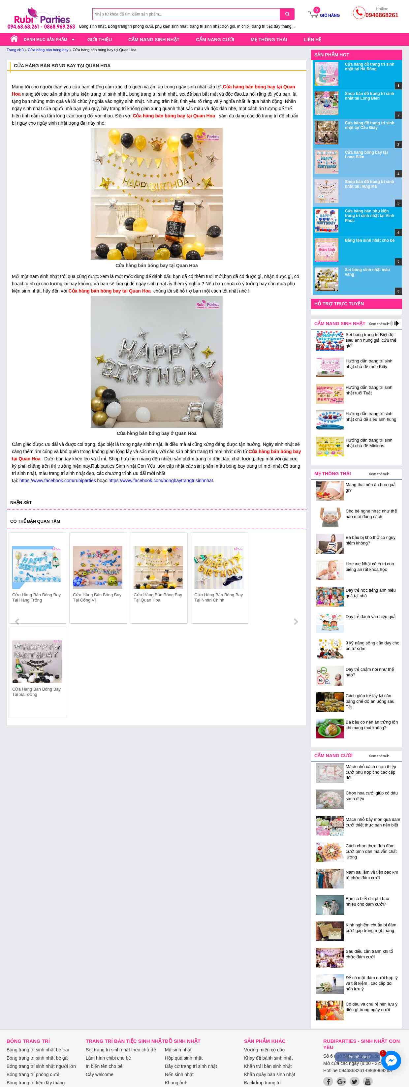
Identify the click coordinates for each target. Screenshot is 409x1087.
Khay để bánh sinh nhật (268, 1058)
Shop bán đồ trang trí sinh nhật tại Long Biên (369, 96)
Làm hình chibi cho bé (108, 1058)
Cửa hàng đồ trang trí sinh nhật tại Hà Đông (369, 66)
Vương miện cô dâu (264, 1049)
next (295, 579)
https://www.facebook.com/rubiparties (57, 480)
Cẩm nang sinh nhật (153, 39)
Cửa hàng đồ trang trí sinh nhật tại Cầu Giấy (369, 125)
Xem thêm (377, 324)
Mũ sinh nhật (178, 1049)
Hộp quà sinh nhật (184, 1058)
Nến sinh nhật (179, 1074)
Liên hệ (313, 39)
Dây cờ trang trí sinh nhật (191, 1066)
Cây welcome (99, 1074)
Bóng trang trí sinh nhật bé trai (38, 1049)
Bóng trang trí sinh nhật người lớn (41, 1066)
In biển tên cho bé (104, 1066)
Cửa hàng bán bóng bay (48, 50)
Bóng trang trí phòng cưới (33, 1074)
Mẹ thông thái (269, 39)
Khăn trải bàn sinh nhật (268, 1066)
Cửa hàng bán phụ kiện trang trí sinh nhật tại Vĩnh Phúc (369, 216)
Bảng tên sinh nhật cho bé (370, 240)
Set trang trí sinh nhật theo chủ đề (121, 1049)
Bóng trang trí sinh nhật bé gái (38, 1058)
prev (17, 579)
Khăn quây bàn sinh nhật (269, 1074)
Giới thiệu (99, 39)
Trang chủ (15, 50)
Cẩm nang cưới (215, 39)
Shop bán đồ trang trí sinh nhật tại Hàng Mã (369, 184)
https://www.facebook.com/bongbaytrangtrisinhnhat (161, 480)
